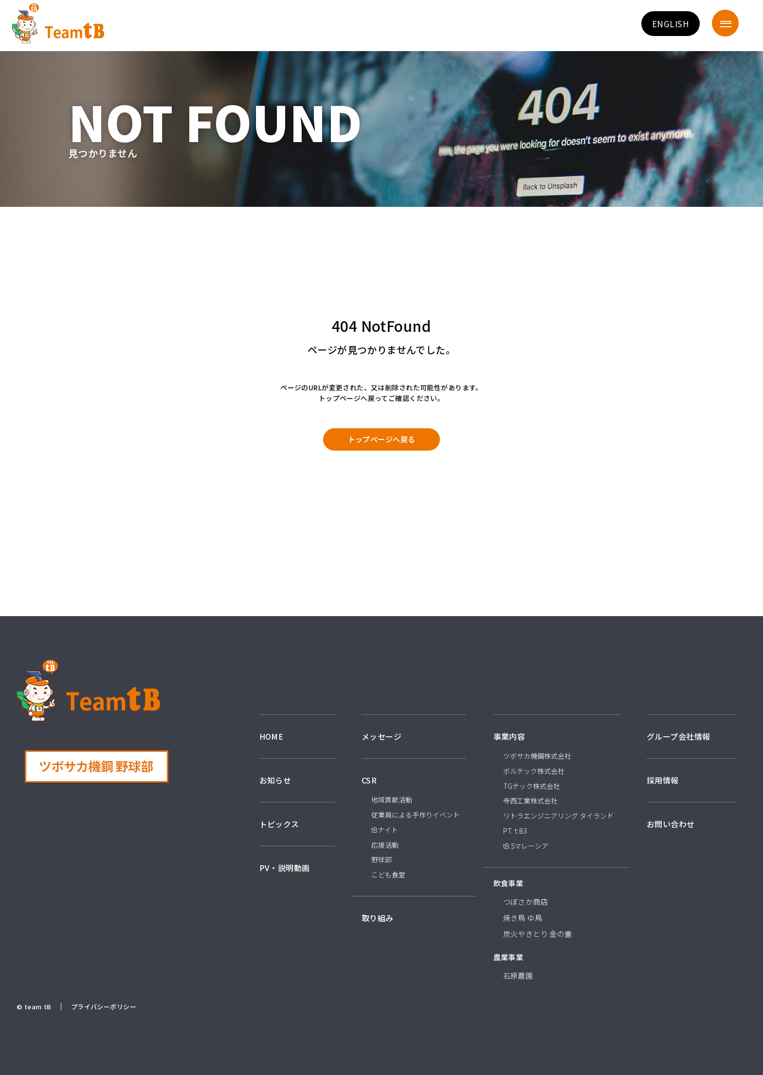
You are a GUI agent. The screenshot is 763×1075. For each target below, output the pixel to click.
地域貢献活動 (391, 799)
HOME (271, 736)
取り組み (378, 918)
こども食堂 (388, 874)
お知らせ (275, 780)
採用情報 (663, 780)
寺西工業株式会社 (530, 800)
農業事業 (508, 957)
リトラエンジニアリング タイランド (558, 815)
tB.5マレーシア (525, 846)
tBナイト (384, 830)
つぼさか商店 (525, 901)
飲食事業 (508, 883)
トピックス (279, 824)
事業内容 (509, 736)
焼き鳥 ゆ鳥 (523, 917)
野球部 (381, 859)
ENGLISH (670, 24)
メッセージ (381, 736)
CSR (369, 780)
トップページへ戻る (382, 439)
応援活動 (385, 845)
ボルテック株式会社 (533, 771)
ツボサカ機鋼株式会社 (537, 756)
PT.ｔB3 (515, 831)
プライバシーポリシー (103, 1006)
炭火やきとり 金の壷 (537, 934)
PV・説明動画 (284, 868)
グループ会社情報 (678, 736)
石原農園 (518, 975)
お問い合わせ (671, 824)
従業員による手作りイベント (415, 815)
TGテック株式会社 (531, 786)
